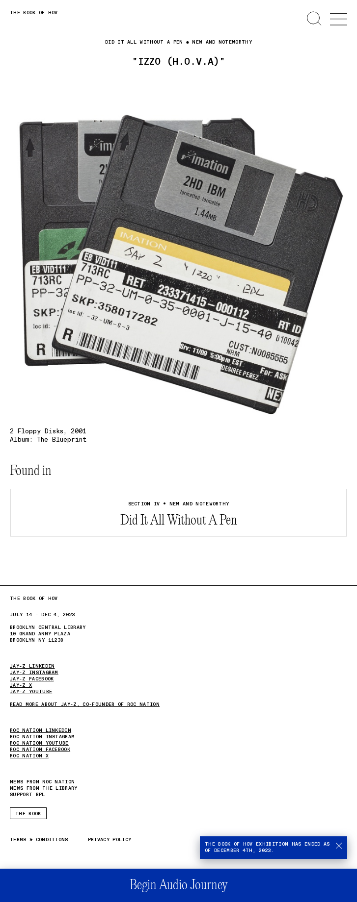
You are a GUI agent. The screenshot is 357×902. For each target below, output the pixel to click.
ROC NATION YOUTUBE (39, 743)
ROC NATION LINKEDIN (40, 730)
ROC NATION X (29, 755)
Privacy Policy (109, 840)
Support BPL (27, 794)
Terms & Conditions (39, 840)
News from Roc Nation (42, 782)
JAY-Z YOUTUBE (31, 691)
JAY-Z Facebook (32, 679)
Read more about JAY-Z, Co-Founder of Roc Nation (85, 704)
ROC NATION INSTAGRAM (42, 736)
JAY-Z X (21, 685)
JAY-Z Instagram (34, 672)
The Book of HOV (34, 12)
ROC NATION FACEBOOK (40, 749)
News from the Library (44, 788)
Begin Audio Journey (178, 885)
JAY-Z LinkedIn (32, 666)
